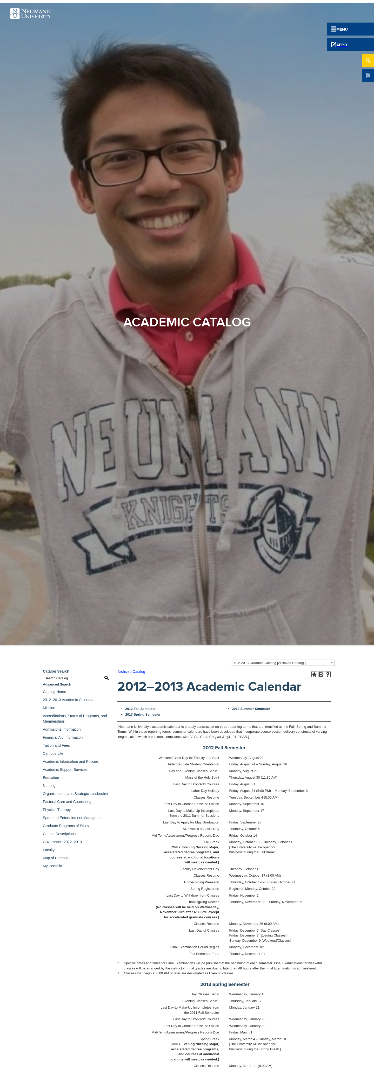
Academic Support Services (65, 769)
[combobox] (283, 663)
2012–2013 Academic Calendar (68, 700)
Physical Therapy (57, 810)
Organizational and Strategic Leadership (75, 794)
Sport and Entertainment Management (73, 818)
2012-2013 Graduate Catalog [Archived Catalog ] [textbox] (269, 663)
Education (51, 777)
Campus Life (53, 753)
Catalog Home (54, 692)
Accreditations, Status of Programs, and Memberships (75, 718)
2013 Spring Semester (143, 714)
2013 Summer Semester (251, 709)
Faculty (49, 850)
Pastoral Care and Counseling (67, 802)
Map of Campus (56, 858)
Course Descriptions (59, 834)
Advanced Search (57, 684)
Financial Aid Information (63, 737)
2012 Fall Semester (140, 709)
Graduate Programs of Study (66, 826)
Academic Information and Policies (71, 761)
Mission (49, 708)
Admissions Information (62, 729)
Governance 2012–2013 (62, 842)
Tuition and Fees (56, 745)
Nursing (49, 786)
